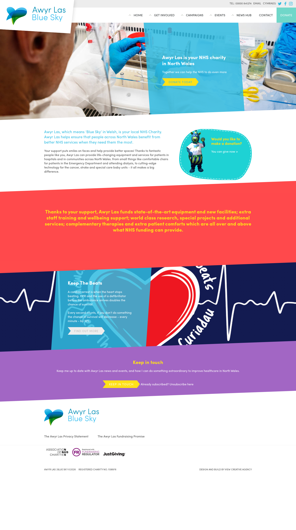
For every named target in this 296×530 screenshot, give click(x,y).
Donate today (180, 82)
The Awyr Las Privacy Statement (66, 436)
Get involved (164, 15)
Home (138, 15)
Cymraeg (269, 3)
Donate (286, 15)
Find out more (86, 331)
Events (220, 15)
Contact (266, 15)
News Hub (244, 15)
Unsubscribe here (181, 384)
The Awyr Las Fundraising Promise (121, 436)
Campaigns (194, 15)
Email (257, 3)
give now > (230, 151)
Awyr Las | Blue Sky (36, 16)
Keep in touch (121, 384)
